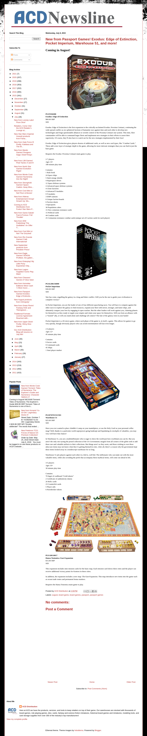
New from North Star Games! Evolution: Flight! (22, 168)
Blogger (98, 730)
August (17, 113)
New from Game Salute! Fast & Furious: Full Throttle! (24, 215)
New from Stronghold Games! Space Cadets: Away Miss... (23, 185)
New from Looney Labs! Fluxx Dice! (24, 121)
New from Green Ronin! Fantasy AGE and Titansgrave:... (24, 307)
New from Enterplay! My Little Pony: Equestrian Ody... (24, 263)
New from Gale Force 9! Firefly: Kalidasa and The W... (24, 144)
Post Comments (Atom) (97, 689)
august (55, 595)
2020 (14, 77)
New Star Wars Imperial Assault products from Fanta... (24, 136)
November (19, 102)
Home (92, 682)
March (17, 350)
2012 (14, 369)
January (18, 357)
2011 (14, 373)
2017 (14, 88)
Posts (14, 55)
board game (64, 595)
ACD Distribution (29, 706)
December (19, 99)
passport (85, 595)
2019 (14, 81)
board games (75, 595)
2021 (14, 74)
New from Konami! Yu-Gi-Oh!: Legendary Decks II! (30, 412)
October (18, 106)
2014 (14, 361)
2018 (14, 85)
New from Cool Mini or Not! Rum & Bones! (23, 192)
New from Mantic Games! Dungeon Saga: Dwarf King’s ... (23, 153)
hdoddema (79, 730)
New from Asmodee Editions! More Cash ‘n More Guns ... (23, 285)
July (16, 117)
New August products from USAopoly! (23, 301)
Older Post (131, 682)
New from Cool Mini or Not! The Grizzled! (23, 232)
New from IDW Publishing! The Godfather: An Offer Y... (23, 224)
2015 (14, 95)
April (16, 346)
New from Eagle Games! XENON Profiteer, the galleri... (24, 255)
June (16, 339)
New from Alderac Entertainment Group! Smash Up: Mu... (24, 199)
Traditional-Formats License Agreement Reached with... (23, 316)
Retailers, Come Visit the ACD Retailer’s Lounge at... (22, 128)
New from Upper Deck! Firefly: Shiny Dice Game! (23, 324)
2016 (14, 92)
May (16, 342)
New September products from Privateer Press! (21, 247)
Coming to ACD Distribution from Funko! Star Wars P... (24, 207)
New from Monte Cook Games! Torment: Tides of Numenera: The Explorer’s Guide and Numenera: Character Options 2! (30, 391)
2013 (14, 365)
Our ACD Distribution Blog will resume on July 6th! (23, 332)
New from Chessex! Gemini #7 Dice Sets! (24, 278)
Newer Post (52, 682)
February (18, 353)
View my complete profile (17, 719)
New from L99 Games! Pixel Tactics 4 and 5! (24, 162)
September (19, 110)
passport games (96, 595)
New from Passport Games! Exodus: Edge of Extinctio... (23, 294)
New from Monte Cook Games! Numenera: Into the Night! (23, 176)
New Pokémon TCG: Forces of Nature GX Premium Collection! (29, 432)
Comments (16, 60)
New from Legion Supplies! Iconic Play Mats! (23, 271)
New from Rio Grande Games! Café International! (23, 239)
